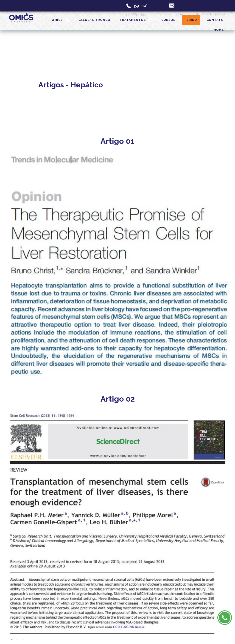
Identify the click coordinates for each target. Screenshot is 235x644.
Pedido (191, 20)
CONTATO (215, 20)
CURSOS (168, 20)
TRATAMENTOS (133, 20)
